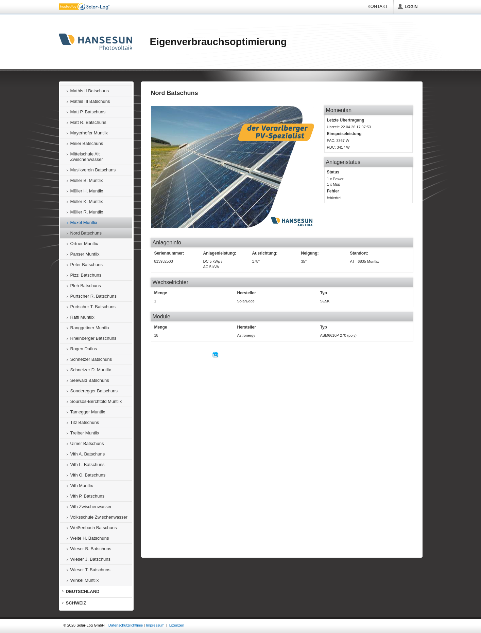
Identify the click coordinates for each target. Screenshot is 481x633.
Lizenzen (176, 625)
